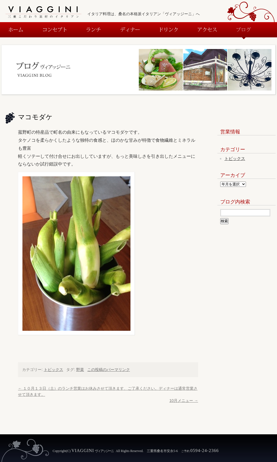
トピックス (53, 369)
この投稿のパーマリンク (108, 369)
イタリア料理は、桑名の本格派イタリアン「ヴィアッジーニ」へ (143, 14)
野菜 (80, 369)
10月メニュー (184, 400)
